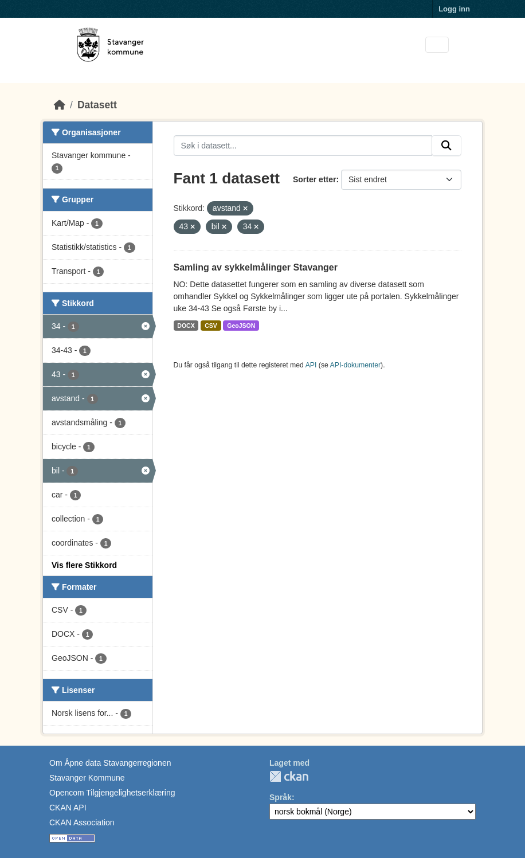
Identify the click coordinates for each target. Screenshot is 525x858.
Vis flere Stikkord (84, 565)
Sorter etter (314, 179)
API (311, 365)
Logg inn (454, 9)
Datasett (97, 105)
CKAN (288, 776)
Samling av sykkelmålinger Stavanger (256, 267)
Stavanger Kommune (87, 777)
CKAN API (68, 807)
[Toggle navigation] (437, 45)
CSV (211, 325)
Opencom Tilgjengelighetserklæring (112, 792)
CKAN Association (82, 822)
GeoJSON (241, 325)
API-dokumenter (355, 365)
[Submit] (446, 145)
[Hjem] (59, 105)
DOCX (185, 325)
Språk (280, 797)
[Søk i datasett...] (303, 145)
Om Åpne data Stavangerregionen (110, 762)
